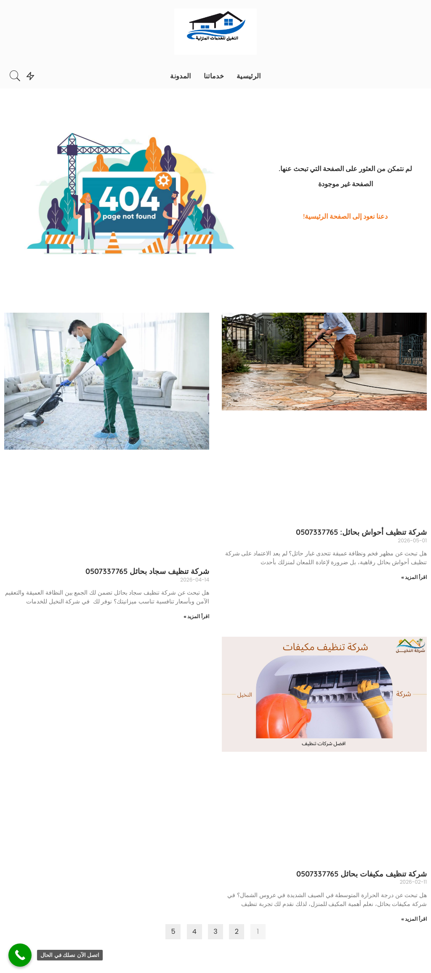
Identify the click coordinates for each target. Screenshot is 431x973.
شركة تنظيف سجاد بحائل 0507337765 (147, 571)
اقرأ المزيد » (414, 577)
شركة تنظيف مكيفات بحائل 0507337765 (361, 874)
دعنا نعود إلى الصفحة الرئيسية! (345, 216)
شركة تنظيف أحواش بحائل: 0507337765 (361, 532)
